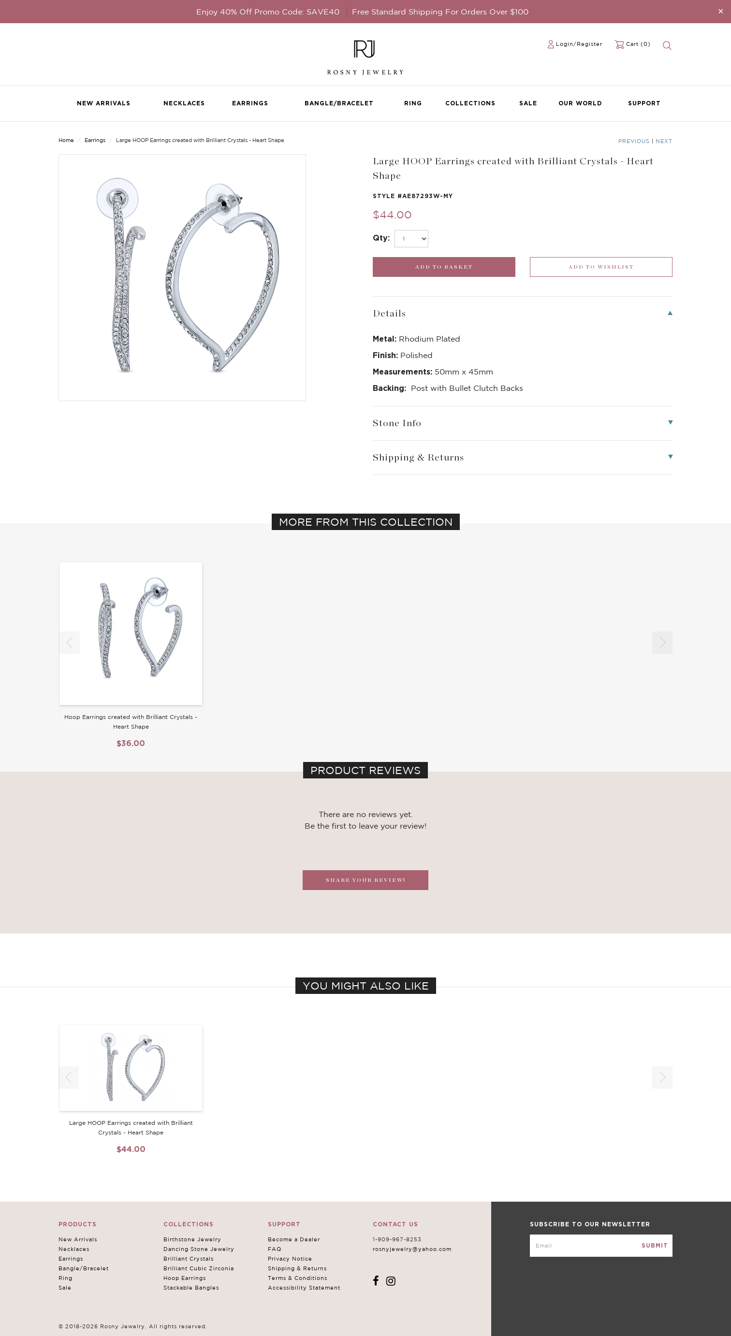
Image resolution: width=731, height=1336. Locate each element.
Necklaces (184, 103)
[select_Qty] (411, 238)
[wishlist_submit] (601, 267)
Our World (580, 103)
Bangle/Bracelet (339, 103)
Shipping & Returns (297, 1268)
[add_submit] (444, 267)
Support (644, 103)
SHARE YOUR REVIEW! (366, 880)
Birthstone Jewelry (192, 1239)
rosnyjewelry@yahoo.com (412, 1249)
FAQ (274, 1249)
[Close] (721, 11)
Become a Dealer (294, 1239)
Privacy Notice (290, 1259)
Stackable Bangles (191, 1288)
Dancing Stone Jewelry (198, 1249)
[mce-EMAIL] (601, 1246)
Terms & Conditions (297, 1278)
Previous (634, 141)
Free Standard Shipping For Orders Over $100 (440, 11)
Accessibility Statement (304, 1288)
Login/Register (579, 44)
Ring (413, 103)
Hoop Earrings (184, 1278)
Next (664, 141)
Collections (470, 103)
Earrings (250, 103)
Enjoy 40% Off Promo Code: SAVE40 (267, 11)
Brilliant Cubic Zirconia (198, 1268)
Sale (528, 103)
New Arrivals (104, 103)
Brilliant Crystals (188, 1259)
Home (66, 140)
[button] (662, 643)
